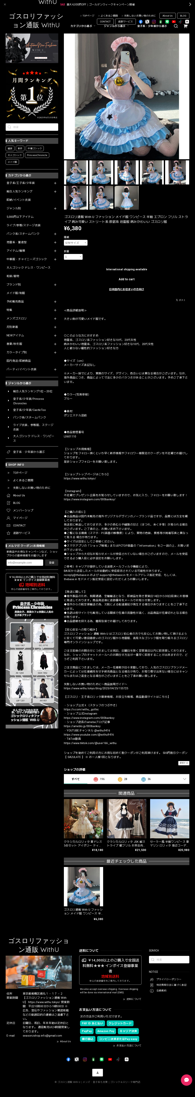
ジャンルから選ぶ (117, 26)
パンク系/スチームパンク (23, 233)
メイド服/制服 (16, 293)
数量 (66, 251)
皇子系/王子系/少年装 (21, 183)
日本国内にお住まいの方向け (126, 289)
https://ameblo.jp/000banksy (82, 726)
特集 (9, 310)
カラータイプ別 (17, 352)
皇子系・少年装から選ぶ (152, 25)
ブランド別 (14, 284)
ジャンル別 (14, 208)
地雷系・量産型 (17, 242)
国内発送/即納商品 (19, 361)
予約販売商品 (15, 301)
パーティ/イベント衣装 (22, 369)
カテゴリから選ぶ (83, 26)
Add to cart (127, 279)
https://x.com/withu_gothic (81, 709)
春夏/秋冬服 (14, 344)
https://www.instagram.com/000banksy (89, 718)
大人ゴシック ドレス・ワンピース (29, 267)
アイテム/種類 (16, 250)
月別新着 (12, 327)
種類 (66, 237)
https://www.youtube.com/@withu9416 (89, 734)
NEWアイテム (15, 335)
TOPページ (88, 15)
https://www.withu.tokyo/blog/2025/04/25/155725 (96, 688)
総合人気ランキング (19, 191)
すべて (76, 779)
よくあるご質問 (109, 15)
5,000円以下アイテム (20, 217)
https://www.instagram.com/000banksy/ (90, 499)
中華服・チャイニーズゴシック (27, 259)
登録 (51, 562)
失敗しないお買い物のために (140, 15)
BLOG (183, 15)
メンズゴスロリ (17, 318)
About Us (167, 15)
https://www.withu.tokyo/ (80, 478)
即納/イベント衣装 (19, 200)
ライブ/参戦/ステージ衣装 (24, 225)
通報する (184, 763)
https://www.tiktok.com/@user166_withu (90, 743)
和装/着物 (13, 276)
